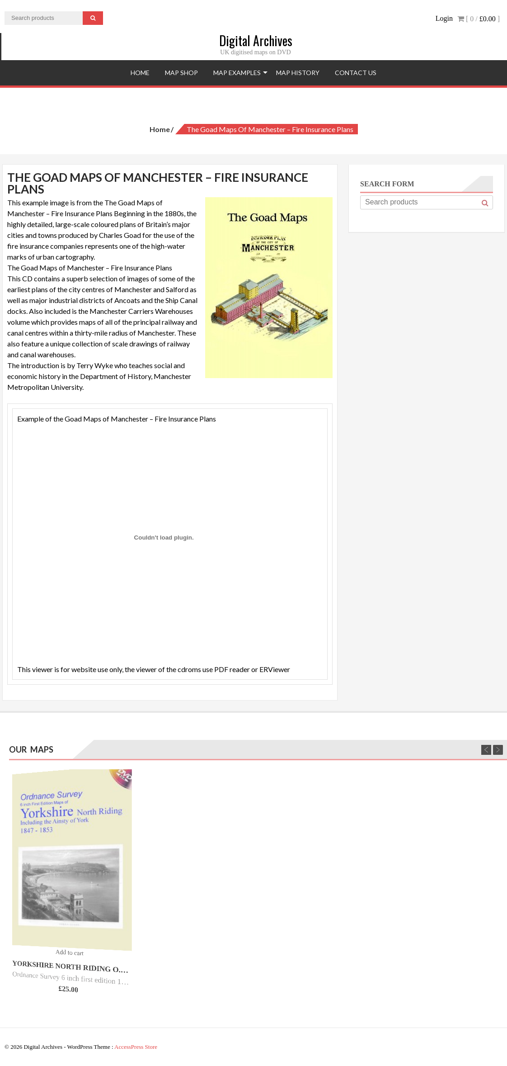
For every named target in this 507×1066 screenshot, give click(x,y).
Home (140, 72)
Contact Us (355, 72)
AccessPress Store (135, 1046)
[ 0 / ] (478, 19)
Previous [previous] (486, 750)
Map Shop (181, 72)
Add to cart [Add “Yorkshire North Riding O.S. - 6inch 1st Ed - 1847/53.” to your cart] (69, 952)
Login (444, 18)
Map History (297, 72)
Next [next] (498, 750)
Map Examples (237, 72)
